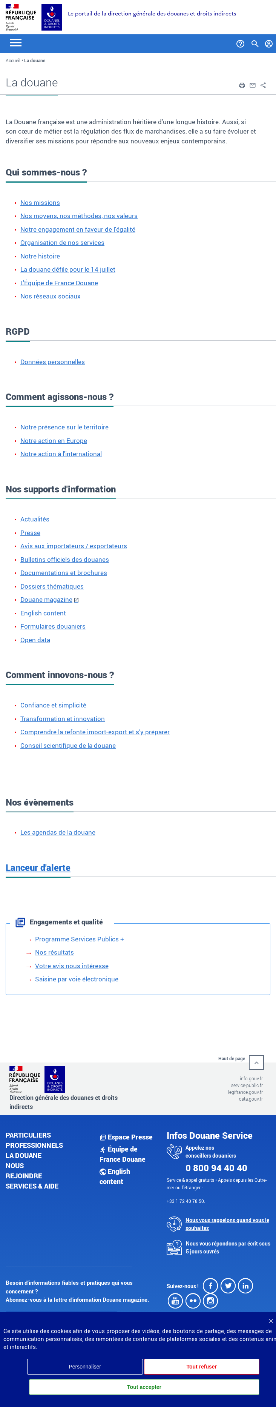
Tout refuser (201, 1367)
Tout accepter (144, 1387)
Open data (35, 639)
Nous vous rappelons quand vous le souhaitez (227, 1224)
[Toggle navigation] (16, 42)
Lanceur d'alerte (38, 867)
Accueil (13, 60)
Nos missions (40, 202)
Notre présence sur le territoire (64, 427)
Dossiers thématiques (52, 586)
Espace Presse (126, 1136)
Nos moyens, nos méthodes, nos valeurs (79, 215)
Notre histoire (40, 256)
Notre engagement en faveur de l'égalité (77, 229)
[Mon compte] (269, 42)
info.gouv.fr (251, 1078)
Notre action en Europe (53, 440)
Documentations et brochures (63, 572)
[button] (242, 84)
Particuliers (28, 1134)
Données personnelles (52, 361)
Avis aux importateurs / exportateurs (73, 545)
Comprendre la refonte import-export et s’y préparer (95, 731)
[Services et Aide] (240, 42)
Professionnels (34, 1145)
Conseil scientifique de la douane (68, 745)
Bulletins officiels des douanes (64, 559)
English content (43, 613)
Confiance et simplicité (53, 705)
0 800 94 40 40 (216, 1167)
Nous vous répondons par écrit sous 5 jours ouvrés (228, 1247)
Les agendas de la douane (57, 832)
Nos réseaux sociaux (50, 296)
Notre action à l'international (61, 453)
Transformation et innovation (62, 718)
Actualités (34, 519)
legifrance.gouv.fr (245, 1092)
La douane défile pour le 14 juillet (67, 269)
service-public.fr (247, 1085)
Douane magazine (46, 599)
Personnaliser (85, 1367)
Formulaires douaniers (53, 626)
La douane (23, 1155)
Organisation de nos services (62, 242)
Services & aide (32, 1185)
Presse (30, 532)
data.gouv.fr (251, 1099)
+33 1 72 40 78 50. (186, 1201)
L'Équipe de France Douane (59, 282)
